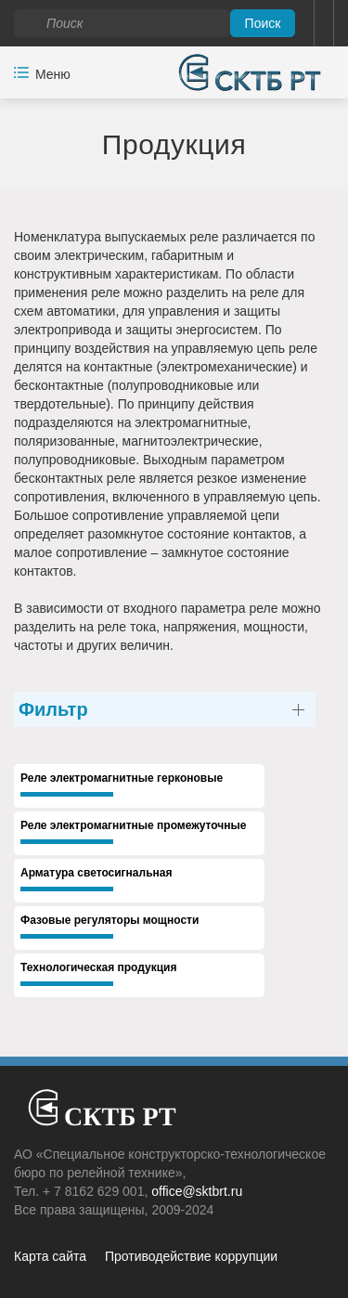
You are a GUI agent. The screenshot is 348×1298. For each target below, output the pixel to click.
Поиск (263, 23)
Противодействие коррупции (191, 1256)
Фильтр (53, 709)
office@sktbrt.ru (196, 1191)
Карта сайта (50, 1256)
